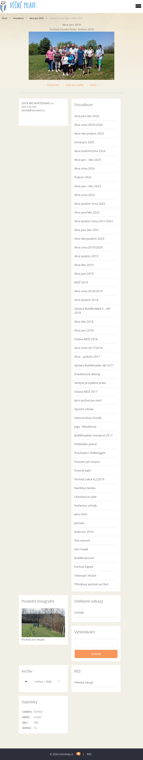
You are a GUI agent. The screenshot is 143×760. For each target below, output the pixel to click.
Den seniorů (82, 540)
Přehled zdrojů (83, 682)
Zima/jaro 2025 (84, 142)
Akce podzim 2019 (86, 256)
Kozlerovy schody (85, 505)
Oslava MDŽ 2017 (86, 391)
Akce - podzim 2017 (87, 356)
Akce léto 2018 (83, 321)
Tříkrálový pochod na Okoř (91, 584)
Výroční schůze (83, 409)
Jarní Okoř (80, 514)
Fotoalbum (18, 18)
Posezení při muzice (87, 462)
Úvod (4, 18)
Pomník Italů (82, 470)
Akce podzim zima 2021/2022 (93, 221)
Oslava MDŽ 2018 (86, 339)
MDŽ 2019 (81, 282)
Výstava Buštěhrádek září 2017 (94, 365)
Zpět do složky (74, 85)
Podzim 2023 (82, 177)
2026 (49, 681)
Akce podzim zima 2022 (89, 203)
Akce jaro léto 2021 (86, 230)
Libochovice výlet (85, 497)
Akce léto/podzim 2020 (89, 238)
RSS (89, 754)
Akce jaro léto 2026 (86, 116)
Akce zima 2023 (84, 195)
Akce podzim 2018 (86, 300)
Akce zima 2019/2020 (88, 247)
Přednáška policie (85, 444)
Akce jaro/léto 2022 (87, 212)
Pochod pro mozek (33, 639)
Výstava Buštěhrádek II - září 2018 (92, 310)
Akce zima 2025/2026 (88, 125)
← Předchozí (51, 85)
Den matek (81, 549)
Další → (94, 85)
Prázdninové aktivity (87, 374)
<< (26, 681)
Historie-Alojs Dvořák (88, 418)
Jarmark (79, 523)
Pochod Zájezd (83, 567)
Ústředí (79, 612)
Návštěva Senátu (85, 488)
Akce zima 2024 (84, 168)
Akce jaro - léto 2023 (87, 186)
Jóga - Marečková (85, 426)
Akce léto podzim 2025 (89, 133)
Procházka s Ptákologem (90, 453)
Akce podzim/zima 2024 (90, 151)
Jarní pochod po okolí (88, 400)
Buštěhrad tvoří (84, 558)
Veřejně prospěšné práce (90, 383)
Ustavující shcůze (85, 575)
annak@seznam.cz (33, 110)
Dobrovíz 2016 (83, 532)
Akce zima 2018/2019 (88, 291)
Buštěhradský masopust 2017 (93, 435)
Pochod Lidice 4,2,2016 (89, 479)
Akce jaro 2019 (84, 273)
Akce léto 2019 (83, 265)
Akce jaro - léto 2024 (87, 160)
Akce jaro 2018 (36, 18)
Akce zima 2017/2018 (88, 348)
